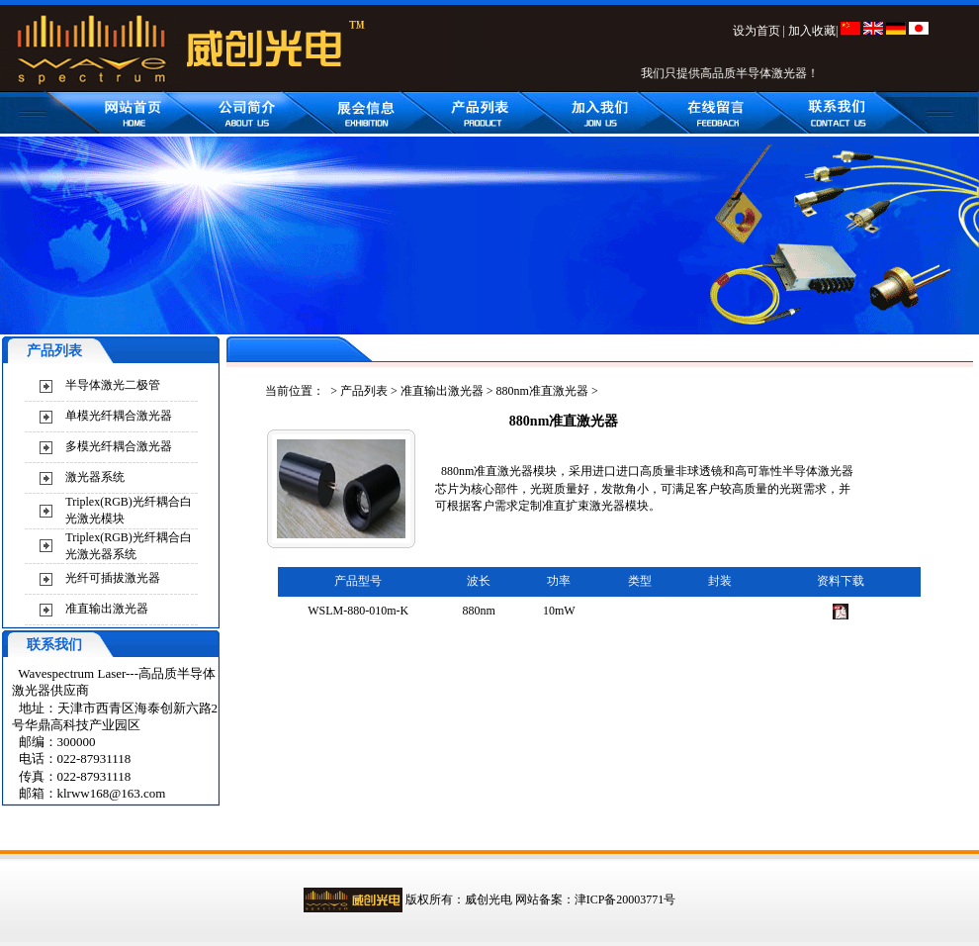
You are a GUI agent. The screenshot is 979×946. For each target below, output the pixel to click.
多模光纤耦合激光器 (118, 446)
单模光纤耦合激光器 (118, 416)
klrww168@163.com (111, 793)
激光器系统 (95, 477)
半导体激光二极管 (112, 385)
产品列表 (364, 391)
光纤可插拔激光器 (112, 578)
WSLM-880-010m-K (358, 610)
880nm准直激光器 (542, 391)
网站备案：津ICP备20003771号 (595, 899)
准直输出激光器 (106, 608)
